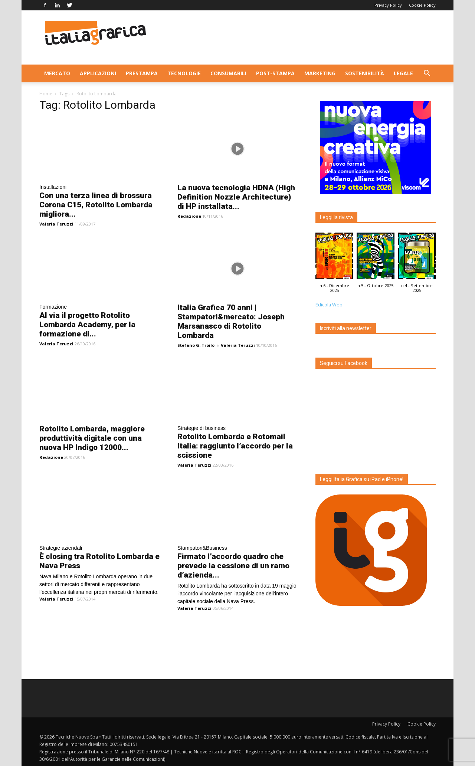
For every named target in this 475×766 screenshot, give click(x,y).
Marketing (319, 73)
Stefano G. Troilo (195, 345)
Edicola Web (329, 305)
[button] (427, 74)
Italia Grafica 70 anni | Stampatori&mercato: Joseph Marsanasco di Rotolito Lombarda (231, 321)
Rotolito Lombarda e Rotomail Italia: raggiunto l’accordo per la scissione (235, 446)
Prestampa (142, 73)
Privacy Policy (388, 5)
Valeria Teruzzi (56, 224)
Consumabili (228, 73)
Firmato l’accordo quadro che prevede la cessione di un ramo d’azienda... (233, 565)
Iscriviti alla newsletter (345, 328)
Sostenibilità (364, 73)
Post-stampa (275, 73)
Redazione (189, 216)
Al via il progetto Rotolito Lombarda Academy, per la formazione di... (87, 324)
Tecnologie (184, 73)
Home (45, 94)
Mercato (57, 73)
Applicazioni (98, 73)
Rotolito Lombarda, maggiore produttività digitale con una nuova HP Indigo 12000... (92, 438)
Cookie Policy (422, 5)
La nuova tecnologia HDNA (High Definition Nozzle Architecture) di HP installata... (236, 197)
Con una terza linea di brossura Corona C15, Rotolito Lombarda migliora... (96, 204)
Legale (403, 73)
